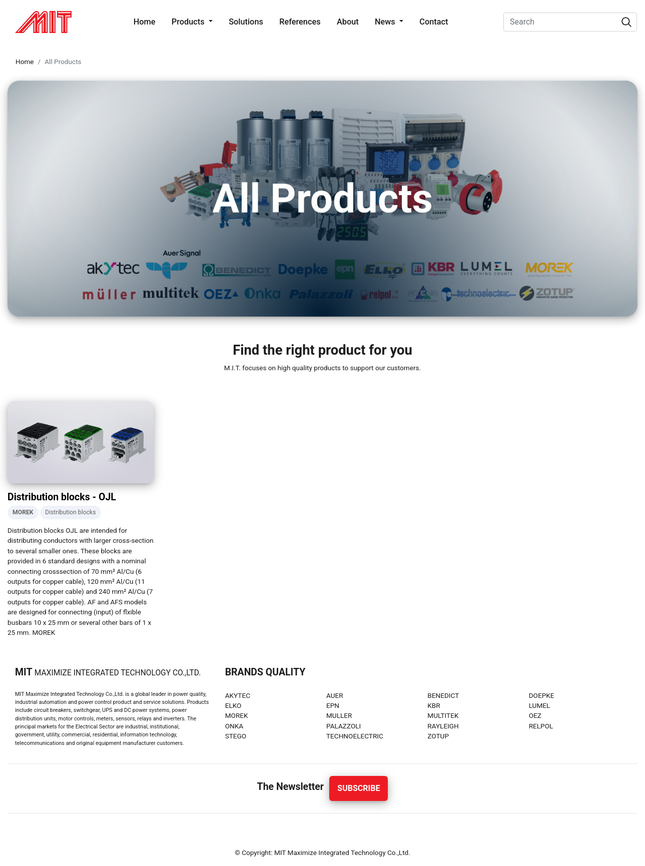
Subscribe (358, 788)
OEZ (535, 715)
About (348, 22)
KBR (433, 705)
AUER (334, 695)
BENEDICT (443, 695)
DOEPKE (541, 695)
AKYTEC (237, 695)
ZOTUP (438, 736)
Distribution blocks (70, 512)
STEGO (236, 736)
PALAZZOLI (343, 726)
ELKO (233, 705)
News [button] (386, 22)
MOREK (236, 715)
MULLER (339, 715)
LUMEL (539, 705)
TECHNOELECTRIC (354, 736)
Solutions (246, 22)
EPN (332, 705)
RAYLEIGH (443, 726)
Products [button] (189, 22)
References (299, 22)
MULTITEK (442, 715)
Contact (433, 22)
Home (147, 21)
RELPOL (541, 726)
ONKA (234, 726)
